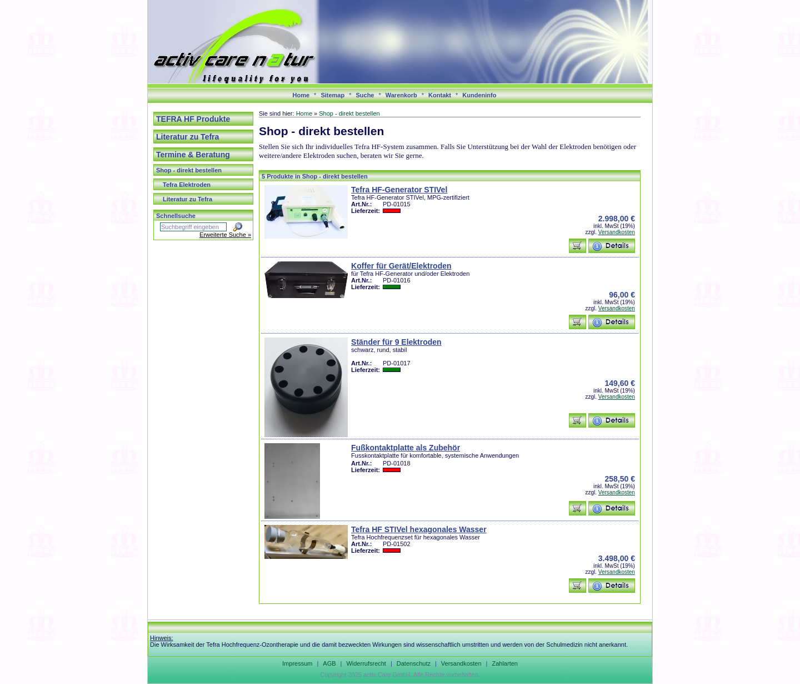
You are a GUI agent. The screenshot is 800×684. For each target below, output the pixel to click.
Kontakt (439, 95)
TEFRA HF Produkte (193, 119)
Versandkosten (616, 232)
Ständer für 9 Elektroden (396, 342)
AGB (329, 663)
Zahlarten (504, 663)
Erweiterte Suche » (225, 234)
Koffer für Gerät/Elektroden (401, 265)
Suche (365, 95)
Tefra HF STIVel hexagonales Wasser (419, 529)
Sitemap (332, 95)
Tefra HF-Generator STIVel (399, 189)
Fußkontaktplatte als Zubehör (405, 447)
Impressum (297, 663)
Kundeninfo (479, 95)
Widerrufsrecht (366, 663)
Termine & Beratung (193, 154)
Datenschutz (414, 663)
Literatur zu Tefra (187, 136)
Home (301, 95)
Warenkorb (401, 95)
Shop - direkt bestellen (189, 170)
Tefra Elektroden (187, 184)
